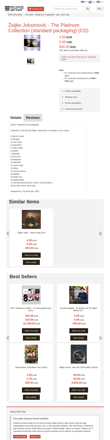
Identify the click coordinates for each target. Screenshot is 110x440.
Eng (91, 2)
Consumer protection (71, 109)
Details (16, 118)
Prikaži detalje (20, 437)
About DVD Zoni (18, 412)
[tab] (79, 91)
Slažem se (35, 437)
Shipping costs (69, 97)
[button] (7, 233)
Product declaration (71, 103)
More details (31, 262)
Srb (84, 2)
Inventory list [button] (35, 9)
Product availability (71, 91)
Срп (99, 2)
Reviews (33, 118)
